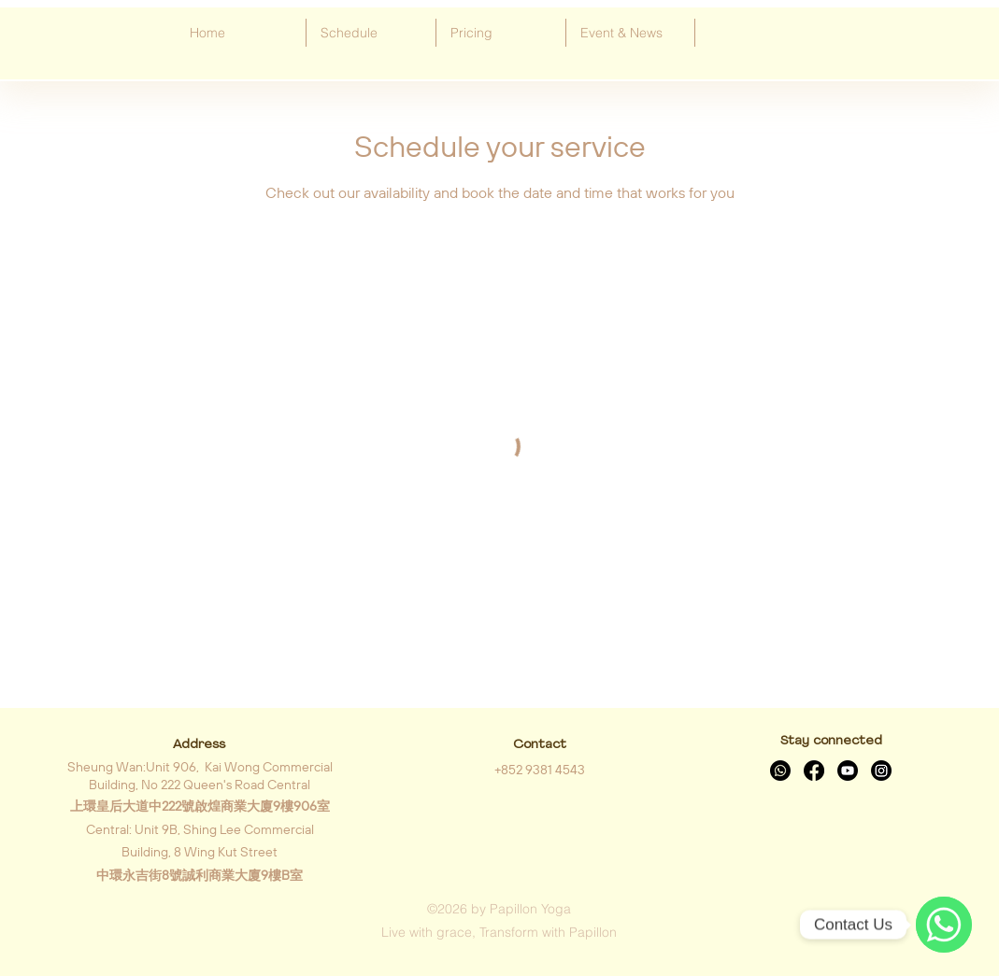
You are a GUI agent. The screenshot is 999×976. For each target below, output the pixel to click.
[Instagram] (881, 770)
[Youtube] (847, 770)
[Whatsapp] (780, 770)
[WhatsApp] (944, 925)
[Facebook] (814, 770)
